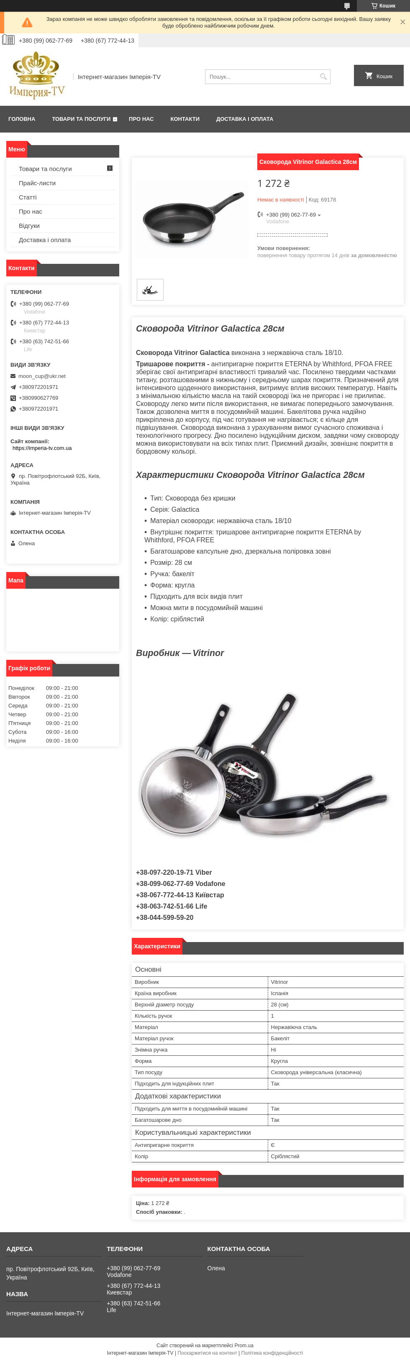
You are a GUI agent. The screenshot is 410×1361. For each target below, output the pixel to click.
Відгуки (29, 225)
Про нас (141, 119)
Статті (28, 197)
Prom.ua (244, 1345)
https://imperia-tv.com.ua (42, 448)
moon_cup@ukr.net (42, 376)
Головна (21, 119)
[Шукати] (323, 76)
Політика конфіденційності (272, 1353)
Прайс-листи (37, 182)
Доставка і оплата (244, 119)
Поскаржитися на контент (207, 1353)
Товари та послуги (81, 119)
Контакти (185, 119)
